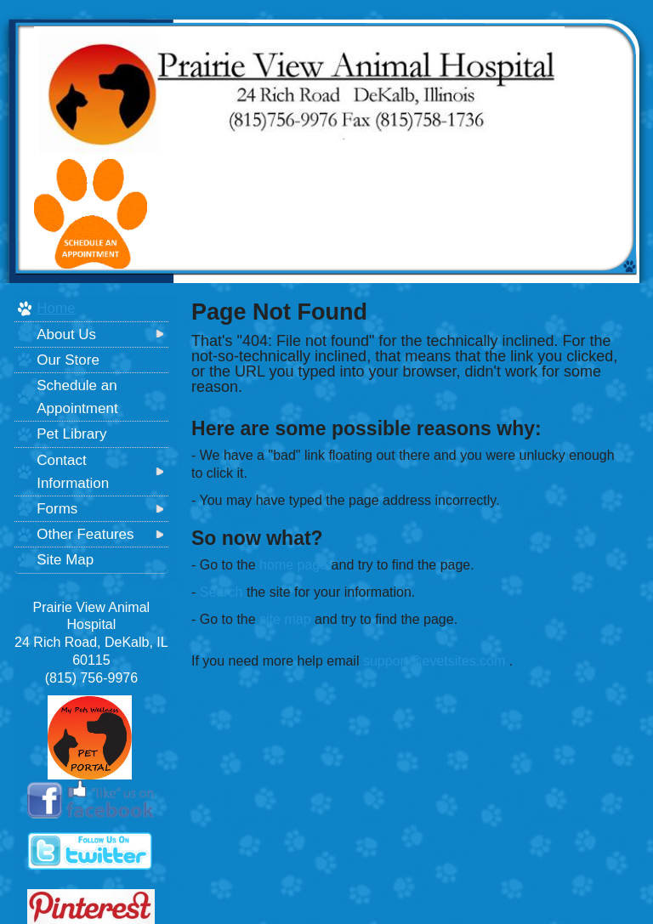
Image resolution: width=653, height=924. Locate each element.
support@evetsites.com (434, 661)
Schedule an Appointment (77, 397)
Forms (57, 509)
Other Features (85, 534)
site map (284, 619)
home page (293, 565)
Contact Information (73, 471)
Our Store (68, 360)
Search (221, 592)
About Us (66, 334)
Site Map (65, 560)
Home (56, 308)
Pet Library (71, 434)
